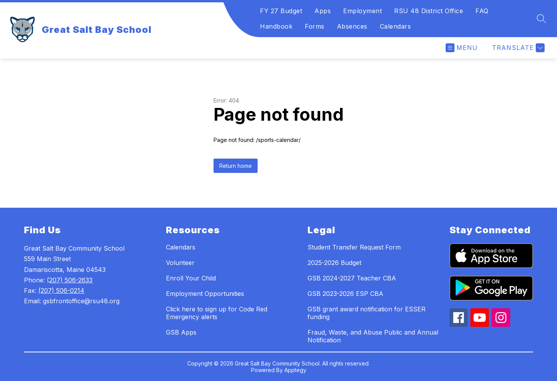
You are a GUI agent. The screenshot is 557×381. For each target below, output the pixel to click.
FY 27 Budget (281, 11)
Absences (352, 26)
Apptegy (295, 370)
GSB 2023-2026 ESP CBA (345, 293)
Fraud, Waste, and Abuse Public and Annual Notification (373, 336)
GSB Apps (181, 332)
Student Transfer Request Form (354, 247)
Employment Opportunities (205, 293)
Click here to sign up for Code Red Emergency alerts (216, 313)
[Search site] (541, 18)
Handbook (276, 26)
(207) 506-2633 (69, 280)
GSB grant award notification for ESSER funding (366, 313)
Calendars (395, 26)
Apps (322, 11)
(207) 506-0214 (61, 290)
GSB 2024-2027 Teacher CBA (352, 278)
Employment (362, 11)
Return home (235, 165)
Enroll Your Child (191, 278)
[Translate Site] (517, 48)
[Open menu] (462, 48)
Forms (315, 26)
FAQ (482, 11)
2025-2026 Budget (334, 263)
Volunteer (180, 263)
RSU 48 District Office (428, 11)
